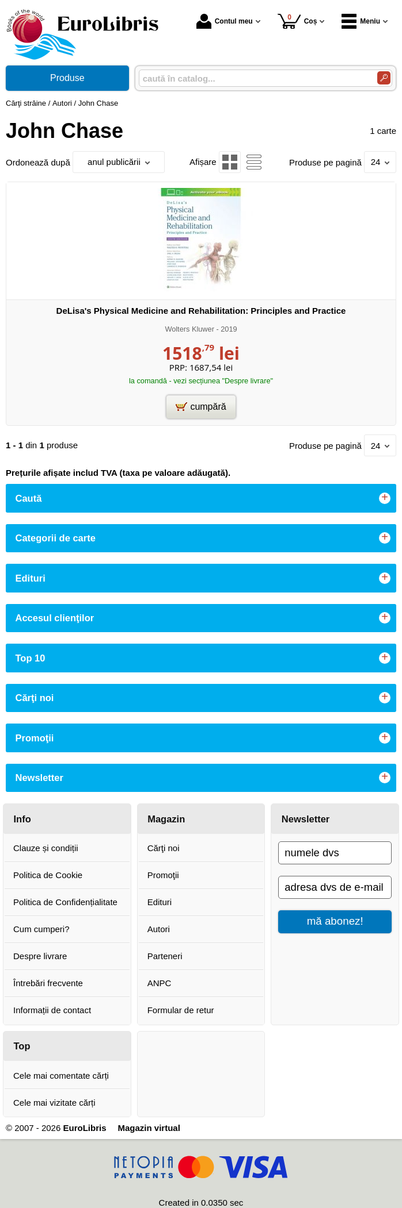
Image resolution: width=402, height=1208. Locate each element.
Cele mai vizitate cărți (54, 1102)
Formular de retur (180, 1010)
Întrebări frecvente (48, 983)
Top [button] (22, 1046)
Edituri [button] (30, 578)
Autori (158, 929)
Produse (67, 78)
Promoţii (163, 875)
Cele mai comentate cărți (61, 1075)
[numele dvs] (335, 852)
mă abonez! (335, 921)
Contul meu (224, 21)
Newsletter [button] (39, 777)
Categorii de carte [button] (56, 538)
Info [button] (22, 819)
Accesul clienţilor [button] (55, 618)
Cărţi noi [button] (35, 698)
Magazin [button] (166, 819)
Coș (297, 21)
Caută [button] (29, 498)
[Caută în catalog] (383, 77)
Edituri (159, 902)
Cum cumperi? (41, 929)
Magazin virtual (148, 1128)
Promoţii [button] (35, 738)
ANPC (159, 983)
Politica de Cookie (47, 875)
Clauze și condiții (45, 848)
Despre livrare (40, 956)
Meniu (361, 21)
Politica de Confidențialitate (65, 902)
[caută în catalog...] (253, 78)
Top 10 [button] (30, 658)
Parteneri (165, 956)
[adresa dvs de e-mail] (335, 887)
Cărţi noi (163, 848)
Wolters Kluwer (189, 329)
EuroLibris (84, 1128)
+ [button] (384, 498)
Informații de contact (52, 1010)
